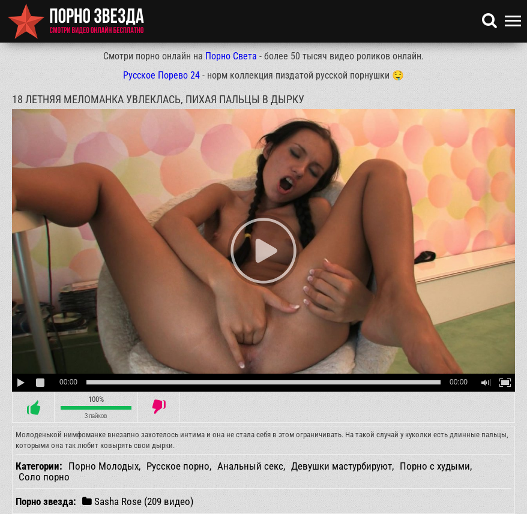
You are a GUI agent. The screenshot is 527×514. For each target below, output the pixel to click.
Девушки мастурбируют (341, 466)
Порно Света (231, 56)
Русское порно (177, 466)
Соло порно (44, 476)
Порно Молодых (103, 466)
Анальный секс (250, 466)
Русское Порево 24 (161, 75)
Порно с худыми (435, 466)
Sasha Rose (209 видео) (137, 501)
